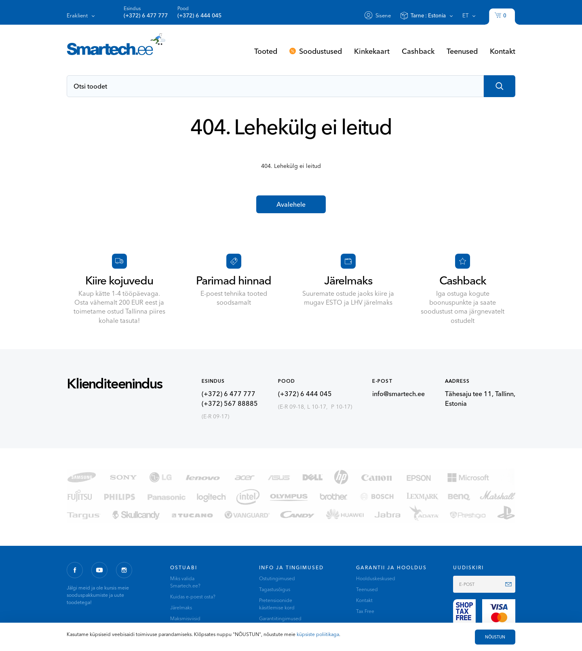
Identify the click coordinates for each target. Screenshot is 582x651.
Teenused (462, 51)
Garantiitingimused (280, 618)
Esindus (146, 12)
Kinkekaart (372, 51)
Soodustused (320, 51)
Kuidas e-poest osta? (192, 597)
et (465, 15)
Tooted (265, 51)
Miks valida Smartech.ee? (185, 582)
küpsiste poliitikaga (318, 634)
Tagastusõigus (274, 589)
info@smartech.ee (398, 394)
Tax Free (365, 611)
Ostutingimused (277, 578)
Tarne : (428, 15)
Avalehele (291, 204)
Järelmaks (181, 607)
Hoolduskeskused (375, 578)
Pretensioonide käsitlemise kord (277, 604)
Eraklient (77, 15)
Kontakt (502, 51)
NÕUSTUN (495, 637)
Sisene (383, 15)
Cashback (418, 51)
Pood (199, 12)
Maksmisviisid (185, 618)
